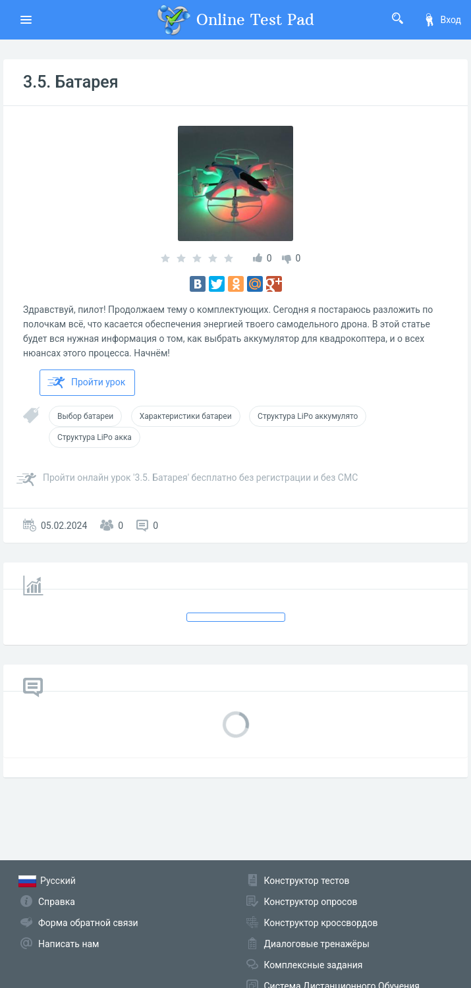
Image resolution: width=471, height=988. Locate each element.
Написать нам (68, 944)
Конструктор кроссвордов (321, 923)
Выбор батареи (85, 416)
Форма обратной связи (88, 923)
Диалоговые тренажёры (317, 944)
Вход (442, 19)
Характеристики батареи (186, 416)
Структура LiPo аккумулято (308, 416)
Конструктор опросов (311, 901)
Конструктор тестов (307, 880)
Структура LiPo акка (94, 437)
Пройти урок (86, 382)
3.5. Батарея (71, 82)
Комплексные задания (313, 965)
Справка (56, 901)
